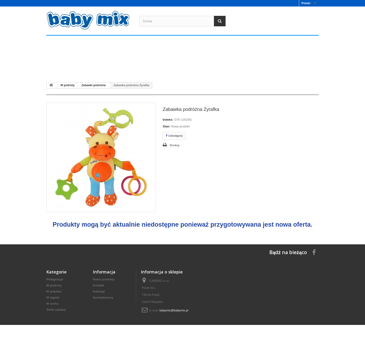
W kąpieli (204, 70)
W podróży (113, 70)
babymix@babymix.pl (173, 310)
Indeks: (168, 119)
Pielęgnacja (68, 70)
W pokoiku (159, 70)
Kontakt (98, 285)
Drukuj (174, 145)
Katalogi (99, 291)
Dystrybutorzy (103, 297)
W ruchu (249, 70)
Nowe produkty (104, 279)
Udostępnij (174, 135)
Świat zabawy (294, 70)
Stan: (166, 126)
